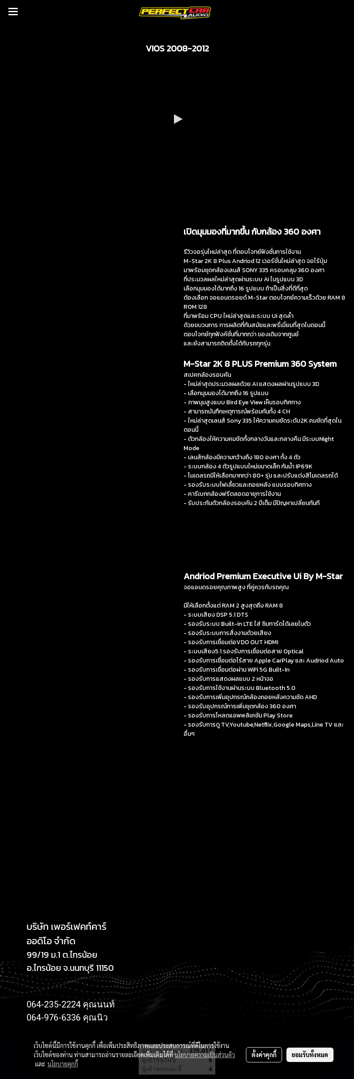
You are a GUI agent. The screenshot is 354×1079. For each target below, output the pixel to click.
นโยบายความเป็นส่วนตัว (204, 1055)
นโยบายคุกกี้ (63, 1064)
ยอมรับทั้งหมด (310, 1055)
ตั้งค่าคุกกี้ (264, 1055)
